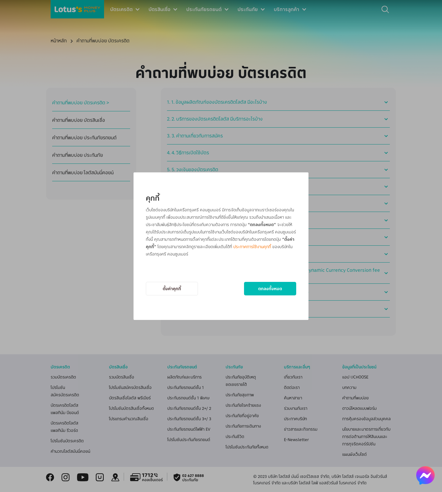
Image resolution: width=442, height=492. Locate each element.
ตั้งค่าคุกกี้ (172, 288)
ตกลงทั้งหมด (270, 288)
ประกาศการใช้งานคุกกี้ (252, 246)
